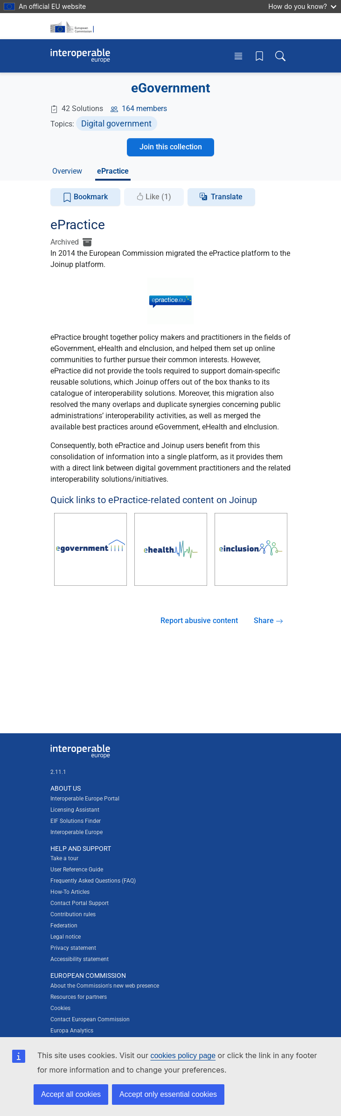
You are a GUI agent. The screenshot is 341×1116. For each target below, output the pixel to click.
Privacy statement (73, 948)
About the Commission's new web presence (104, 986)
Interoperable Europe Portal (84, 798)
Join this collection (170, 146)
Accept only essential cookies (168, 1094)
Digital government (116, 123)
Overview (67, 171)
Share (268, 620)
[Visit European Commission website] (73, 26)
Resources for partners (78, 997)
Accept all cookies (71, 1094)
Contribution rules (73, 914)
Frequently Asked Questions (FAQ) (93, 880)
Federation (63, 925)
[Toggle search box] (280, 55)
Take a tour (64, 858)
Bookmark (85, 197)
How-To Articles (70, 892)
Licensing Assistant (74, 810)
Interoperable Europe (76, 832)
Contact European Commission (90, 1019)
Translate (227, 196)
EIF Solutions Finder (75, 821)
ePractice (113, 171)
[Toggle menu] (238, 55)
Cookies (60, 1008)
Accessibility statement (79, 959)
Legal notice (65, 937)
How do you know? (302, 6)
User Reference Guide (76, 869)
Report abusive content (199, 620)
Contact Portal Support (79, 903)
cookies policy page (183, 1056)
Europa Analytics (71, 1030)
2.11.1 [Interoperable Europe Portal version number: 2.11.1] (58, 772)
